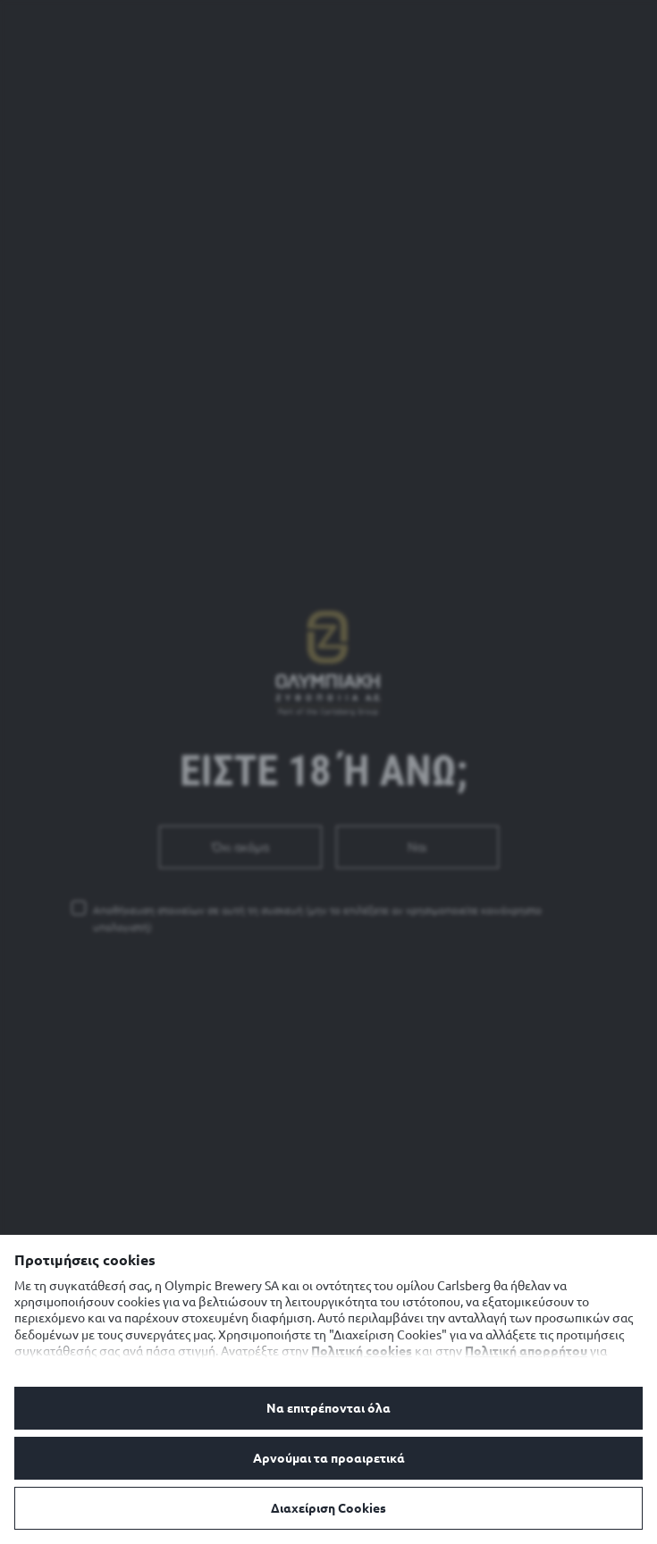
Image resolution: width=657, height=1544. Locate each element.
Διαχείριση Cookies (328, 1508)
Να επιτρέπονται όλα (328, 1408)
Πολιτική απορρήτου (526, 1351)
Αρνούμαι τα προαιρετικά (329, 1458)
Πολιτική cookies (361, 1351)
